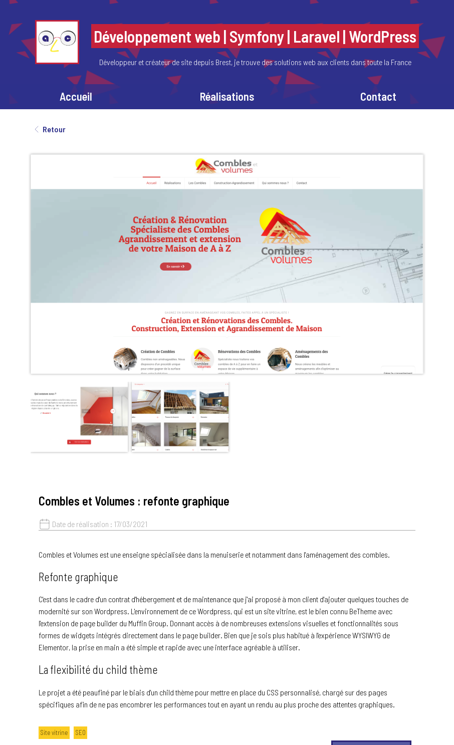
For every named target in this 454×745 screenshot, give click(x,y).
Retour (48, 129)
